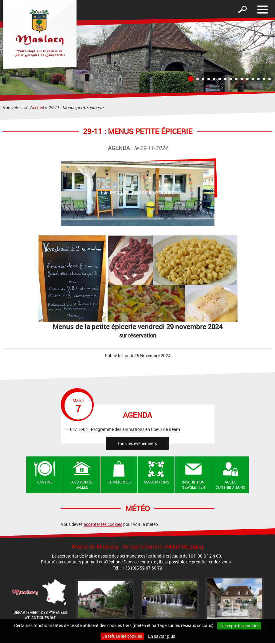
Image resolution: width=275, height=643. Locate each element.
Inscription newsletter (193, 484)
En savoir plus (161, 636)
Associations (156, 481)
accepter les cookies (103, 524)
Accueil (37, 107)
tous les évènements (137, 443)
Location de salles (81, 484)
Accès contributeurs (230, 484)
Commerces (119, 481)
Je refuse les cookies (122, 636)
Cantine (45, 481)
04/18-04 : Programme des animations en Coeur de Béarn (125, 429)
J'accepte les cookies (239, 626)
